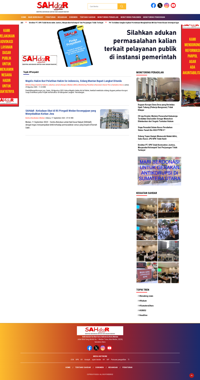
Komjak (87, 359)
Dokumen (73, 17)
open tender (96, 359)
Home (23, 17)
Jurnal (57, 85)
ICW (72, 359)
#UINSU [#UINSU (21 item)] (142, 310)
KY (82, 359)
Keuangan (62, 17)
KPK (77, 359)
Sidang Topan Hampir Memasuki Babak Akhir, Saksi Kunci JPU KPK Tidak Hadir (157, 137)
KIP (108, 359)
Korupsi (63, 85)
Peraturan (50, 17)
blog (32, 85)
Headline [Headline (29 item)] (143, 315)
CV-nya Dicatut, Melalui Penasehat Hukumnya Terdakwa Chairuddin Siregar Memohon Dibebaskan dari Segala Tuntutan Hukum (158, 118)
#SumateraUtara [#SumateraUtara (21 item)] (146, 306)
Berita (27, 118)
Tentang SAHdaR (87, 17)
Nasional (98, 85)
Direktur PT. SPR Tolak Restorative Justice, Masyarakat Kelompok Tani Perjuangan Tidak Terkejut (67, 23)
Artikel (27, 85)
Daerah (38, 85)
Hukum (44, 85)
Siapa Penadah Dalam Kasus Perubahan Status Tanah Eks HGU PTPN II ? (155, 128)
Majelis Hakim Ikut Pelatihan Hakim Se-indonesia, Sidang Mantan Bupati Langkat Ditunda (73, 80)
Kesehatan (34, 118)
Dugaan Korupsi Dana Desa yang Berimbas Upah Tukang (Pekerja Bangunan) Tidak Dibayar (156, 107)
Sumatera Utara (117, 85)
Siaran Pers (107, 85)
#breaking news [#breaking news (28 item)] (146, 296)
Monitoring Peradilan (107, 17)
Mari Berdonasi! (35, 17)
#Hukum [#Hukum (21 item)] (143, 301)
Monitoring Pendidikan (154, 17)
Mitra (75, 85)
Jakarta (51, 85)
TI (128, 359)
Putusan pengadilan (118, 359)
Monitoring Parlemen (131, 17)
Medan (70, 85)
